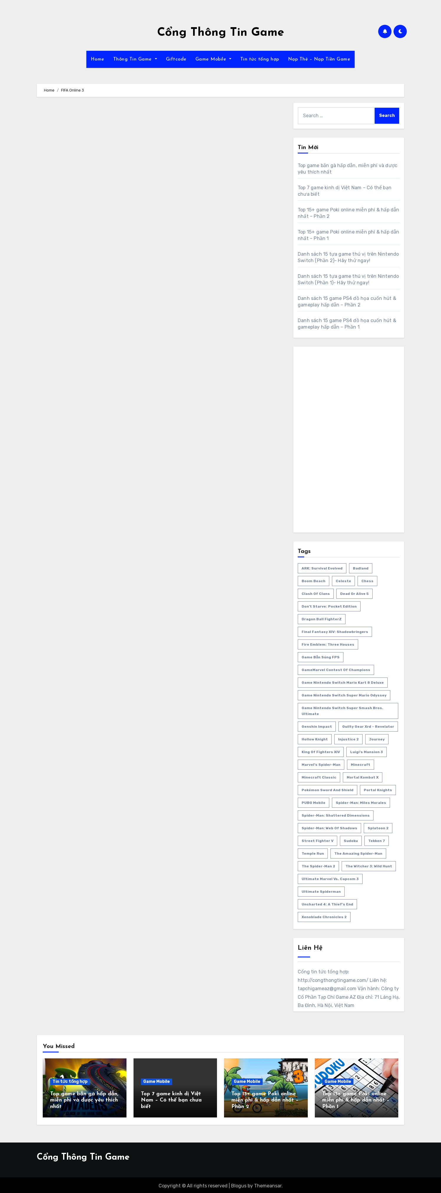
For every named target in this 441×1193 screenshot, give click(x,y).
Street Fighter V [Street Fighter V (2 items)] (317, 841)
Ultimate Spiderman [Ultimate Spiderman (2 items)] (321, 892)
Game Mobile (213, 59)
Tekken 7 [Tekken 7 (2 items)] (376, 841)
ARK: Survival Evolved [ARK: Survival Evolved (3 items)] (322, 568)
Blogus (238, 1184)
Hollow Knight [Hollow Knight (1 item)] (315, 739)
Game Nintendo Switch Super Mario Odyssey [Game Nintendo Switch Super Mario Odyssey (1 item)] (344, 695)
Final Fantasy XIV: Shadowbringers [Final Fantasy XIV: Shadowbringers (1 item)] (335, 632)
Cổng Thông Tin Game (220, 33)
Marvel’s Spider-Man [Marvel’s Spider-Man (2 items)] (321, 765)
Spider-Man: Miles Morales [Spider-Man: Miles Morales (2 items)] (361, 803)
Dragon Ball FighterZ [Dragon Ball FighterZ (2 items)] (322, 619)
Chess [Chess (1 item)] (367, 581)
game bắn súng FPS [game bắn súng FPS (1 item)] (321, 657)
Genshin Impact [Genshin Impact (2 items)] (317, 726)
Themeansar (268, 1184)
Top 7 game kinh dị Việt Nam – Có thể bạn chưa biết (171, 1100)
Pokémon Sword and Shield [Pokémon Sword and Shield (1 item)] (327, 790)
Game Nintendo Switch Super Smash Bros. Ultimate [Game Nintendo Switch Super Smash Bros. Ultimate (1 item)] (342, 711)
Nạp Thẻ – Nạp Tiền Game (319, 59)
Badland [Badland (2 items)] (360, 568)
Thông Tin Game (135, 59)
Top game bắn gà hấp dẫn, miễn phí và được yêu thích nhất (84, 1100)
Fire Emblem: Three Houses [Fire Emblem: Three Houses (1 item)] (328, 644)
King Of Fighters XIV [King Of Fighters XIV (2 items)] (321, 752)
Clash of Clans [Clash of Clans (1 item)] (316, 594)
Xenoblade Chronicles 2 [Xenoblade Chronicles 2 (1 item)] (324, 917)
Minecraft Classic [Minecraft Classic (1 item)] (319, 777)
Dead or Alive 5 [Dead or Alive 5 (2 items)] (354, 594)
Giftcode (176, 59)
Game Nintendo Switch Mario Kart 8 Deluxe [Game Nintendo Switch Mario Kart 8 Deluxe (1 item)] (343, 682)
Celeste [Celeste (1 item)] (343, 581)
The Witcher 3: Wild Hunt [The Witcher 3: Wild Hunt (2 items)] (368, 866)
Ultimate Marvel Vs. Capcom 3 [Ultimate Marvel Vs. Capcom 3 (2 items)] (330, 879)
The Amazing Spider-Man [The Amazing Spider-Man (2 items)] (358, 853)
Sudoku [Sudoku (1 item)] (351, 841)
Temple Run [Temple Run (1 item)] (313, 853)
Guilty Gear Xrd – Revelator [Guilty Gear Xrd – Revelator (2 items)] (368, 726)
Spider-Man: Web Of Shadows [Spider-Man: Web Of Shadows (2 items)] (329, 828)
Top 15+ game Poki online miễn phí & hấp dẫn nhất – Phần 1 (355, 1100)
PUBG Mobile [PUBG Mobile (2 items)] (313, 803)
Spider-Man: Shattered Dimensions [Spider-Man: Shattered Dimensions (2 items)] (336, 815)
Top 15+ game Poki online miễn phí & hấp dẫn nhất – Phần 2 (265, 1100)
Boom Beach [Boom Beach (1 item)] (313, 581)
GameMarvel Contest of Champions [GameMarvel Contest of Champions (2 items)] (336, 670)
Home (97, 59)
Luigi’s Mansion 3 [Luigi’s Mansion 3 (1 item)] (366, 752)
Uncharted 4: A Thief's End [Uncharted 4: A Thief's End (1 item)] (327, 904)
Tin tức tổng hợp (259, 59)
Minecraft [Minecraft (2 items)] (360, 765)
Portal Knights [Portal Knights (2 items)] (378, 790)
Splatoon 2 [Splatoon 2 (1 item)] (378, 828)
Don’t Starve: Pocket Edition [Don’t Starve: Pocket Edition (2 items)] (329, 606)
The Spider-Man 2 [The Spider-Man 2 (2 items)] (318, 866)
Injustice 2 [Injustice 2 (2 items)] (348, 739)
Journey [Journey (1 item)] (377, 739)
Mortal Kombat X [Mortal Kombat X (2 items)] (363, 777)
